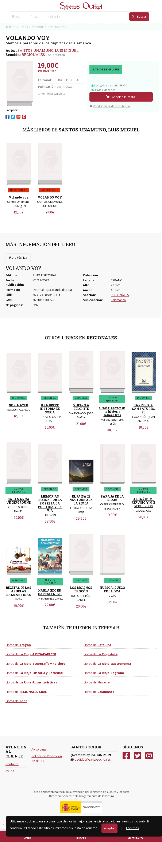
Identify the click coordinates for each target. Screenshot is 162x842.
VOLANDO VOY (50, 197)
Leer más (132, 828)
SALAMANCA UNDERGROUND (18, 501)
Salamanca (56, 55)
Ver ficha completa (51, 93)
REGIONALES (33, 54)
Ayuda (9, 771)
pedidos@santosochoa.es (93, 759)
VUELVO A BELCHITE (81, 407)
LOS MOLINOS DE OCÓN (81, 589)
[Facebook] (126, 755)
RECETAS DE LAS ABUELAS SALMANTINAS (18, 591)
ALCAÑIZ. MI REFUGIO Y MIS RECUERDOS (143, 502)
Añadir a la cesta (120, 97)
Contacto (12, 764)
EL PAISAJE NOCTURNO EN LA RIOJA (81, 500)
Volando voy (18, 197)
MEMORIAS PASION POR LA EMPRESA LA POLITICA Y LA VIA (50, 503)
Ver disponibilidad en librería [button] (110, 106)
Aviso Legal (39, 749)
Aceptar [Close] (109, 828)
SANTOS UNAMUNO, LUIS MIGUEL (48, 50)
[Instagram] (149, 755)
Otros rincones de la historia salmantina (112, 411)
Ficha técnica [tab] (18, 257)
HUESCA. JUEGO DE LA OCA (112, 589)
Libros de (18, 645)
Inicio (10, 27)
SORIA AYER (18, 405)
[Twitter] (137, 755)
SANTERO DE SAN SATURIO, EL (143, 408)
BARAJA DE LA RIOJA (112, 498)
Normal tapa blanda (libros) (52, 290)
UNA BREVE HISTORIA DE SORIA (50, 408)
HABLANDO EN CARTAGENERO (50, 592)
